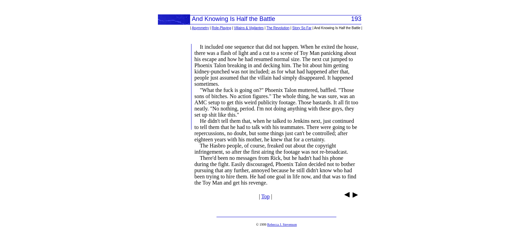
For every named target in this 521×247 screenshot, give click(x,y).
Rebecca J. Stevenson (282, 224)
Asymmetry (200, 28)
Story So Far (301, 28)
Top (265, 196)
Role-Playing (221, 28)
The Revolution (277, 28)
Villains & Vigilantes (249, 28)
